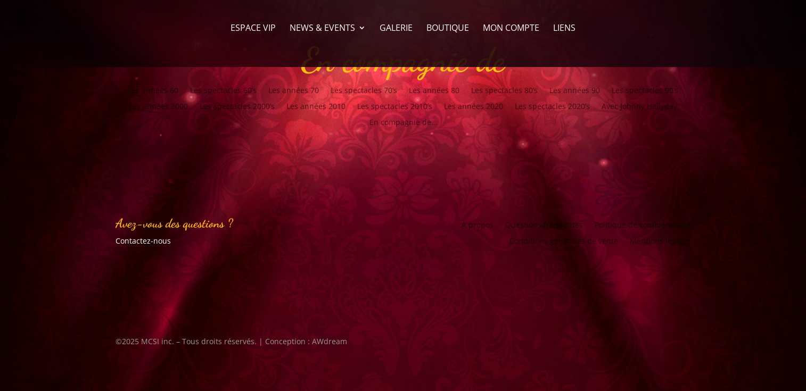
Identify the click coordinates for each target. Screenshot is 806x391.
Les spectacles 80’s (504, 91)
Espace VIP (253, 29)
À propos (478, 225)
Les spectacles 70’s (364, 91)
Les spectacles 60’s (223, 91)
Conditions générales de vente (563, 241)
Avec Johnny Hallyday (639, 107)
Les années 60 (153, 91)
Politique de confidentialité (642, 225)
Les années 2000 (158, 107)
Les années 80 (434, 91)
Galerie (396, 29)
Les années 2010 (316, 107)
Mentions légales (660, 241)
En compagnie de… (403, 123)
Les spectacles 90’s (645, 91)
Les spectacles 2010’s (394, 107)
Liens (564, 29)
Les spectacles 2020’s (552, 107)
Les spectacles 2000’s (237, 107)
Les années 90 (574, 91)
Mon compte (511, 29)
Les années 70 (293, 91)
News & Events (322, 29)
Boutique (447, 29)
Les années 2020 (473, 107)
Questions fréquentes (544, 225)
